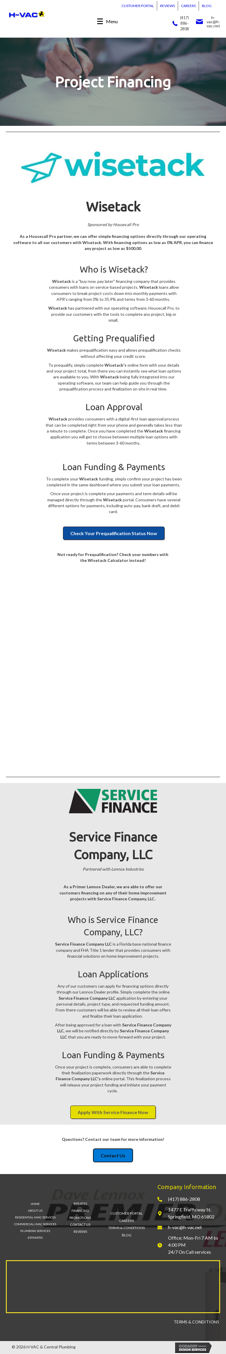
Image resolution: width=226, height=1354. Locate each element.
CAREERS (188, 6)
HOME (35, 1204)
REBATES (80, 1204)
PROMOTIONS (80, 1218)
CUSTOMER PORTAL (138, 6)
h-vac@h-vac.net (213, 21)
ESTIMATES (35, 1237)
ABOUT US (35, 1210)
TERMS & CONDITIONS (126, 1228)
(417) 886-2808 (184, 23)
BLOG (207, 6)
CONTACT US (80, 1224)
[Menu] (107, 21)
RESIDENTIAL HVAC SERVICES (35, 1217)
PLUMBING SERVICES (35, 1231)
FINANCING (80, 1211)
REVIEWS (167, 6)
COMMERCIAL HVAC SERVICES (35, 1224)
